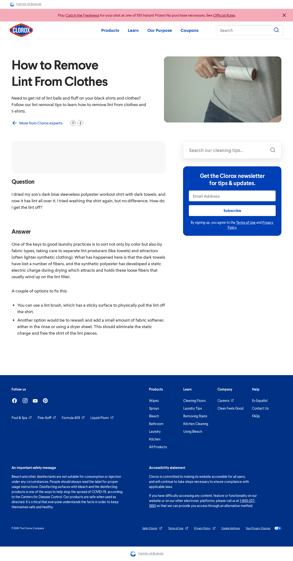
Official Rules (224, 15)
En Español (259, 401)
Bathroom (156, 424)
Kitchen (154, 439)
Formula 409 (73, 418)
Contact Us (260, 408)
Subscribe (232, 210)
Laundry (155, 431)
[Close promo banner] (284, 15)
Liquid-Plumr (102, 418)
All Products (158, 447)
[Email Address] (232, 195)
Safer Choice (152, 528)
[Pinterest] (45, 401)
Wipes (154, 401)
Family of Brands (25, 4)
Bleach (154, 416)
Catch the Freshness (82, 15)
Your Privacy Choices (263, 528)
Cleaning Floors (194, 401)
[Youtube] (35, 401)
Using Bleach (192, 431)
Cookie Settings (230, 528)
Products (110, 30)
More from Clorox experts (37, 123)
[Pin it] (73, 123)
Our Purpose (159, 30)
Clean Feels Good (230, 408)
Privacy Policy (205, 528)
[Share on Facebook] (80, 123)
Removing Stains (195, 416)
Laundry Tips (192, 408)
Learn (133, 30)
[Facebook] (14, 401)
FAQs (256, 416)
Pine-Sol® (47, 418)
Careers (226, 401)
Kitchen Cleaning (195, 424)
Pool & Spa (22, 418)
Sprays (154, 408)
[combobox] (232, 150)
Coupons (189, 30)
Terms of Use (246, 222)
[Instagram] (25, 401)
